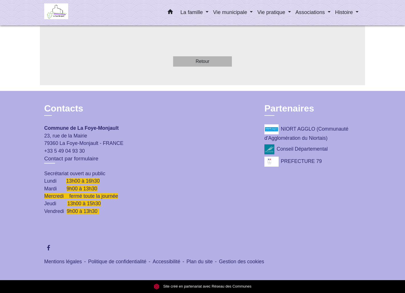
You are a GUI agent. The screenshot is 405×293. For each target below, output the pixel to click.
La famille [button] (192, 12)
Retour (202, 61)
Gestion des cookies (241, 261)
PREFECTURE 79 (293, 162)
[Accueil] (80, 12)
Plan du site (200, 261)
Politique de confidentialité (117, 261)
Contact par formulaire (71, 159)
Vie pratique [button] (272, 12)
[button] (170, 13)
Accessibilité (166, 261)
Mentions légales (63, 261)
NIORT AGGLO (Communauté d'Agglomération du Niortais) (306, 132)
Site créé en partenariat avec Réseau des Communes (203, 286)
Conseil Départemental (296, 149)
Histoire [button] (344, 12)
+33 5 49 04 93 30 (64, 151)
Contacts (63, 108)
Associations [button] (310, 12)
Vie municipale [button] (230, 12)
